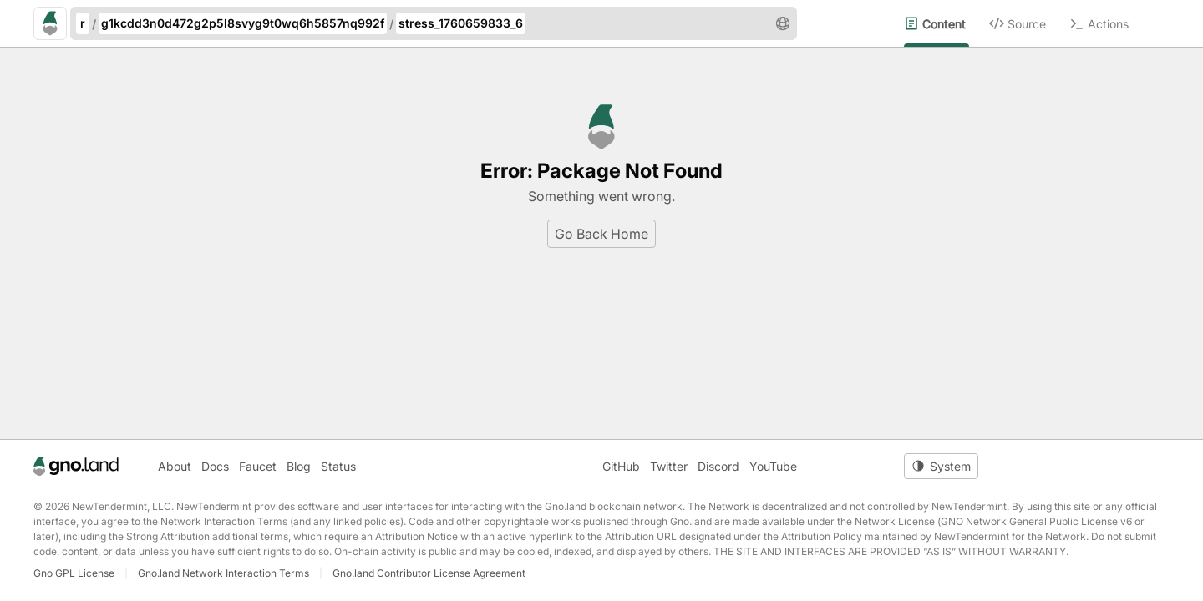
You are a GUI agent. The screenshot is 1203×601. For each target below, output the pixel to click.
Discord (718, 466)
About (174, 466)
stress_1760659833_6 (460, 23)
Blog (299, 466)
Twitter (669, 466)
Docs (215, 466)
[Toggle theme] (941, 466)
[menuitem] (946, 23)
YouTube (773, 466)
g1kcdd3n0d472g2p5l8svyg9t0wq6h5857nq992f (242, 23)
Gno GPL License (73, 573)
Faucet (258, 466)
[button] (782, 23)
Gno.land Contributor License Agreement (428, 573)
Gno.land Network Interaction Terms (223, 573)
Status (338, 466)
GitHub (621, 466)
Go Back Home (601, 233)
